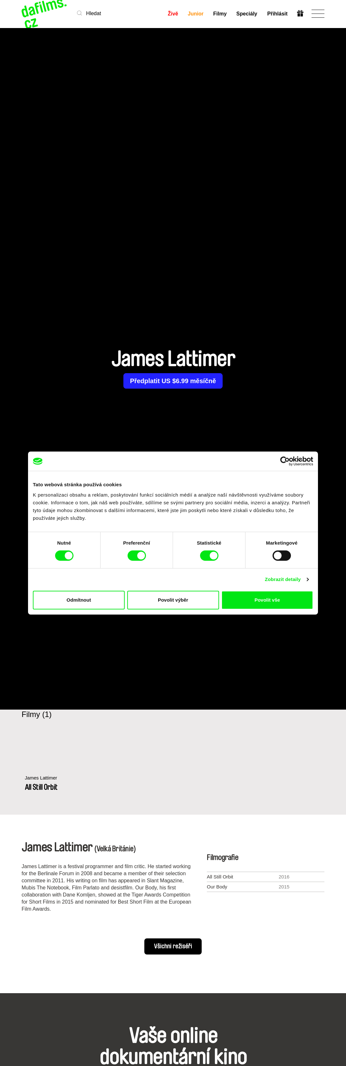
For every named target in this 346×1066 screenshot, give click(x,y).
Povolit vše (267, 600)
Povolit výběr (173, 600)
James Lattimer (41, 778)
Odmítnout (79, 600)
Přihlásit (277, 13)
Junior (196, 13)
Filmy (220, 13)
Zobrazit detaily (283, 579)
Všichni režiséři (173, 946)
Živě (173, 13)
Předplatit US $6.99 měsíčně (173, 380)
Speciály (246, 13)
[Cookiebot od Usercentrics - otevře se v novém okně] (285, 461)
